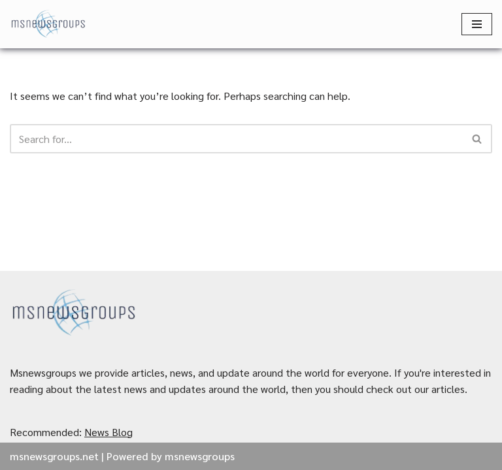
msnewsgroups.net (54, 456)
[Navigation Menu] (476, 24)
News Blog (108, 432)
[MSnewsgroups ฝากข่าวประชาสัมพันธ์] (49, 24)
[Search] (236, 138)
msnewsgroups (200, 456)
